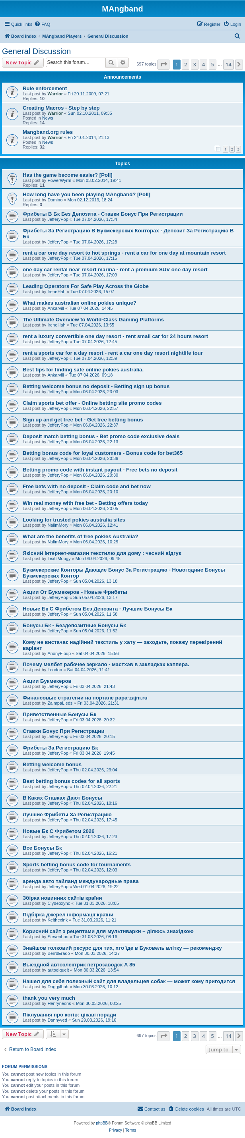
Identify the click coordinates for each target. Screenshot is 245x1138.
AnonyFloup (59, 653)
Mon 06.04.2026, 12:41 (95, 525)
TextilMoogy (58, 558)
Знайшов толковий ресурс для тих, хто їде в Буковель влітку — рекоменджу (122, 948)
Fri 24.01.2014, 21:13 (88, 137)
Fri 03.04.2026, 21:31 (98, 703)
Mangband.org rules (48, 132)
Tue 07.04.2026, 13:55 (92, 325)
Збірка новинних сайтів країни (62, 898)
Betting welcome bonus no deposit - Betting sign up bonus (96, 386)
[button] (163, 64)
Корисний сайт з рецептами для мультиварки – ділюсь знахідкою (108, 931)
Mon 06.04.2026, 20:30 (95, 475)
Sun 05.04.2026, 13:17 (95, 597)
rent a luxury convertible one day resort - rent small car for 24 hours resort (115, 336)
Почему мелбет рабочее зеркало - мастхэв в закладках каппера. (106, 664)
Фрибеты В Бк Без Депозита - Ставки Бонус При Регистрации (103, 214)
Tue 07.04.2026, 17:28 (95, 242)
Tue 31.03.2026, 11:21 (94, 920)
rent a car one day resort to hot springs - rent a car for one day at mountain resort (124, 253)
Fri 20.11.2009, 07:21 (88, 93)
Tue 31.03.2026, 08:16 (95, 936)
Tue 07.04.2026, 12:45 (95, 341)
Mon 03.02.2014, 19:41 (98, 180)
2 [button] (185, 64)
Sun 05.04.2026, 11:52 (95, 630)
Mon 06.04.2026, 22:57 (95, 408)
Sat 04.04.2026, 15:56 (97, 653)
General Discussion (36, 51)
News (47, 118)
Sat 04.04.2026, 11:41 (88, 669)
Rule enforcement (45, 88)
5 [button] (212, 64)
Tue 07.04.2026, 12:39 (95, 358)
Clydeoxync (58, 903)
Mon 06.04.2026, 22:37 (95, 425)
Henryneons (59, 1003)
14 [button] (228, 64)
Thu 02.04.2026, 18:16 (95, 803)
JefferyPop (57, 219)
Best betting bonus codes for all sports (71, 781)
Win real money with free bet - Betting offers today (85, 503)
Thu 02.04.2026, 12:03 (95, 870)
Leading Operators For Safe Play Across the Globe (86, 286)
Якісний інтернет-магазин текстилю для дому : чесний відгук (102, 553)
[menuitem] (42, 24)
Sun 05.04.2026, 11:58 (95, 614)
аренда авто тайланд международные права (81, 881)
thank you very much (49, 998)
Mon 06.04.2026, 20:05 (95, 508)
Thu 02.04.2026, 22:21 (95, 786)
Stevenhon (57, 936)
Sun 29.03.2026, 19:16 (94, 1020)
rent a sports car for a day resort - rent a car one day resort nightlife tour (113, 353)
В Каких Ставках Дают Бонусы (62, 798)
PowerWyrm (59, 180)
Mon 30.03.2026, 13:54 (96, 970)
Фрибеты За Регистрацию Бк (60, 748)
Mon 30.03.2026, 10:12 (95, 986)
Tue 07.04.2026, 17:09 (95, 274)
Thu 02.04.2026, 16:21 (95, 853)
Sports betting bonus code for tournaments (77, 865)
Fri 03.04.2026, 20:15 (94, 736)
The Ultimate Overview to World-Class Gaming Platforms (93, 320)
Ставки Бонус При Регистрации (64, 731)
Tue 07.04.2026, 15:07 (92, 291)
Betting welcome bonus (52, 764)
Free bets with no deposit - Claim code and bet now (87, 486)
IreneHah (56, 291)
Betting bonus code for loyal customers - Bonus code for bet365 (103, 453)
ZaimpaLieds (59, 703)
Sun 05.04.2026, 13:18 (95, 581)
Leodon (54, 669)
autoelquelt (58, 970)
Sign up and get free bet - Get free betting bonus (83, 420)
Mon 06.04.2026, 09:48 (98, 558)
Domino (54, 199)
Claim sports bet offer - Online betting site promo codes (92, 403)
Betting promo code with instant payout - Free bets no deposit (100, 470)
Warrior (55, 93)
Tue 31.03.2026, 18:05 (97, 903)
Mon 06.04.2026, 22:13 (95, 441)
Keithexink (57, 920)
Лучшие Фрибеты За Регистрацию (67, 814)
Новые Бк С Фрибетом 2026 (59, 831)
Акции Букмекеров (47, 681)
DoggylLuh (57, 986)
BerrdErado (58, 953)
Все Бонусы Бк (42, 848)
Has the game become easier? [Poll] (68, 175)
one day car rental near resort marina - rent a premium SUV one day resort (115, 269)
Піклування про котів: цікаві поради (69, 1015)
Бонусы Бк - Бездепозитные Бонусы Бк (74, 625)
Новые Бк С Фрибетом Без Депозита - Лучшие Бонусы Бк (97, 609)
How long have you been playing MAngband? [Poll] (86, 194)
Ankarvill (55, 308)
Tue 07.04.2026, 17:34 (95, 219)
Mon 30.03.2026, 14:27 (97, 953)
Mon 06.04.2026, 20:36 (95, 458)
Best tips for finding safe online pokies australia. (83, 370)
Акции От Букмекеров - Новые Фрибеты (75, 592)
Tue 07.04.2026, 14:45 (91, 308)
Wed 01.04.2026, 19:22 (96, 886)
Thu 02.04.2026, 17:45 (95, 819)
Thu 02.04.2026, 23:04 (95, 769)
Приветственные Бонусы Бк (59, 714)
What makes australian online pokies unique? (79, 303)
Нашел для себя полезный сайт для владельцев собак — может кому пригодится (129, 981)
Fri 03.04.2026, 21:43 (94, 686)
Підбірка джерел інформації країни (68, 915)
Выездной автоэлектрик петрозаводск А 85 (79, 965)
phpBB (102, 1123)
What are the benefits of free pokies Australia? (80, 536)
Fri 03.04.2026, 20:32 (94, 719)
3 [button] (194, 64)
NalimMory (57, 525)
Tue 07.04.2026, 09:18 (91, 375)
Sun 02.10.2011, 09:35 (90, 113)
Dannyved (57, 1020)
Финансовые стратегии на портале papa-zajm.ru (85, 698)
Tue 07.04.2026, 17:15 (95, 258)
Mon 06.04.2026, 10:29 (95, 541)
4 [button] (203, 64)
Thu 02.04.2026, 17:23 (95, 836)
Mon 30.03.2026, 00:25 (98, 1003)
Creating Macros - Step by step (61, 108)
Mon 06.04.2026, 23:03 (95, 391)
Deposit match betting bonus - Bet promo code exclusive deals (101, 436)
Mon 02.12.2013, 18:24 (90, 199)
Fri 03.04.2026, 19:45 (94, 753)
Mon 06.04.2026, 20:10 (95, 491)
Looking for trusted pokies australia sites (74, 520)
